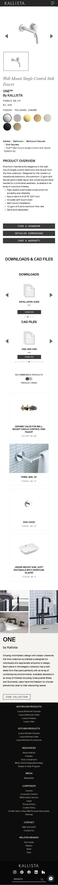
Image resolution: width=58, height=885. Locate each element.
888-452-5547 (29, 827)
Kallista (6, 141)
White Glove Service (29, 798)
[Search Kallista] (25, 879)
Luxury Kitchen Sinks (29, 737)
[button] (50, 878)
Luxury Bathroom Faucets (29, 712)
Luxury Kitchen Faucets (29, 733)
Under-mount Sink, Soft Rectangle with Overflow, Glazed (29, 570)
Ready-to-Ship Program (29, 767)
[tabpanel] (29, 485)
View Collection (17, 697)
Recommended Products (29, 375)
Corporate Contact (29, 794)
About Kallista (29, 753)
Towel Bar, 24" (29, 477)
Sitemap (29, 815)
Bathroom (18, 141)
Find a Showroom (29, 226)
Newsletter (29, 778)
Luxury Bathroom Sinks (29, 715)
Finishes (29, 756)
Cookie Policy (29, 808)
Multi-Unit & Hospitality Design (29, 763)
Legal (29, 801)
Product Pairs (29, 383)
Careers (29, 791)
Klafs (29, 849)
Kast (29, 853)
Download (29, 312)
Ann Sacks (29, 842)
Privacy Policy (29, 804)
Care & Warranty (29, 240)
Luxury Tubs (29, 722)
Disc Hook (29, 522)
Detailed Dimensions (29, 233)
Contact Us (29, 831)
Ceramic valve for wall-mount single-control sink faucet (29, 429)
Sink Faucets (12, 145)
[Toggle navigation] (53, 3)
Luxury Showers (29, 718)
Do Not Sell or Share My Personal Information (29, 811)
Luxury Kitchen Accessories (29, 740)
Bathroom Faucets (35, 141)
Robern (29, 846)
